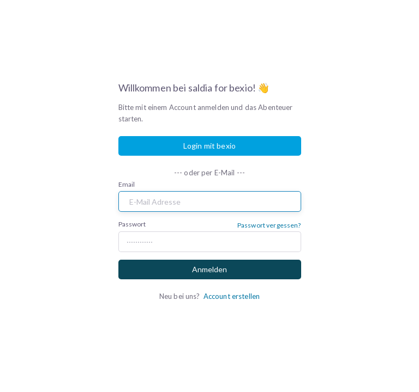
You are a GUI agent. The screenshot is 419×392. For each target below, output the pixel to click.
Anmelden (209, 269)
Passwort (132, 224)
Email (126, 184)
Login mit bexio (209, 145)
